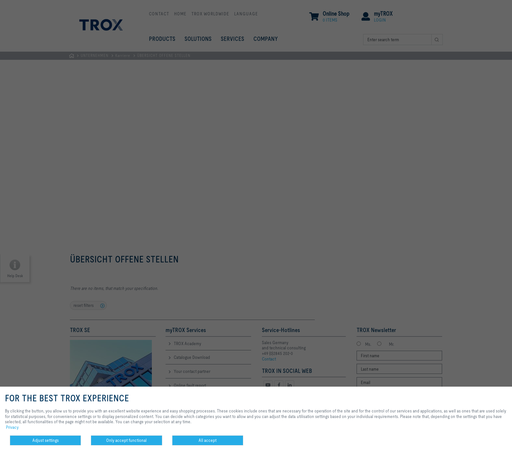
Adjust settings (45, 440)
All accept (207, 440)
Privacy (12, 427)
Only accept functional (126, 440)
